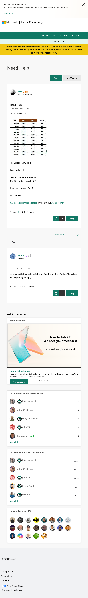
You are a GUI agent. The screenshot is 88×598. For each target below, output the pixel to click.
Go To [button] (74, 35)
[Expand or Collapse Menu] (4, 29)
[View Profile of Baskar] (20, 91)
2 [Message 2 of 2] (18, 286)
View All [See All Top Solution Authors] (14, 442)
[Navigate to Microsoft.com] (10, 22)
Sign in (55, 35)
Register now (51, 52)
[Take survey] (19, 381)
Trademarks (6, 580)
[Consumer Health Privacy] (44, 589)
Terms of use (6, 576)
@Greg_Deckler (17, 202)
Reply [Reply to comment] (72, 293)
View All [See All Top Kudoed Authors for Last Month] (14, 501)
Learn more (8, 13)
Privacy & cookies (8, 571)
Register (45, 35)
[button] (56, 78)
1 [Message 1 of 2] (18, 212)
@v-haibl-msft (57, 202)
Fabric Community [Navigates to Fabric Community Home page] (32, 22)
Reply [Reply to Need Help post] (72, 218)
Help (65, 35)
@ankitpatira (31, 202)
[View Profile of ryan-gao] (21, 255)
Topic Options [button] (70, 77)
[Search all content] (64, 41)
